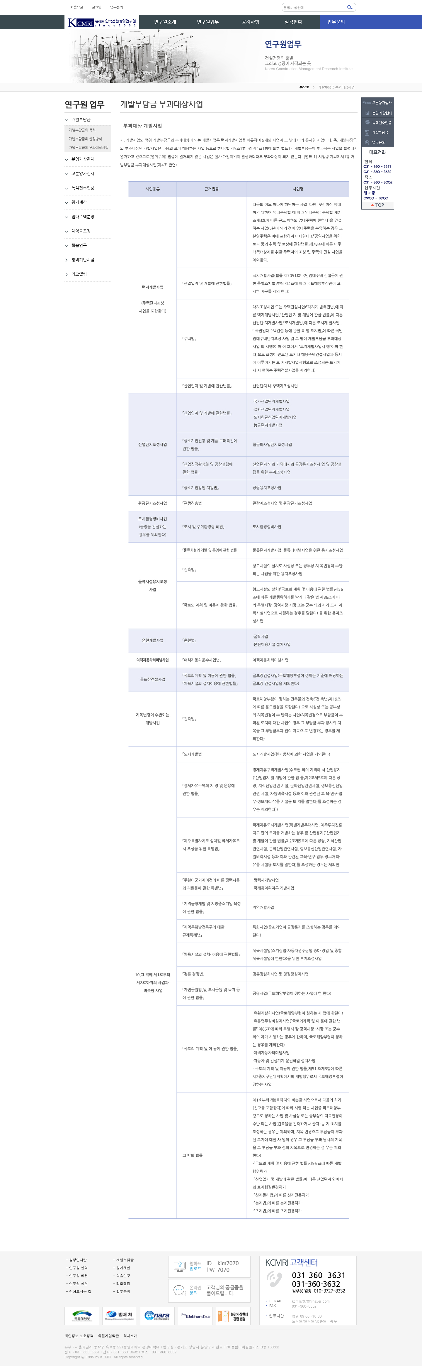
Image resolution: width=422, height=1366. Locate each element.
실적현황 (293, 22)
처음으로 (76, 6)
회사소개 (130, 1336)
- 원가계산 (121, 1267)
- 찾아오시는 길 (78, 1291)
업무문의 (116, 6)
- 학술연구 (121, 1275)
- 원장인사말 (76, 1259)
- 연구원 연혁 (77, 1267)
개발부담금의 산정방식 (83, 139)
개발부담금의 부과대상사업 (86, 148)
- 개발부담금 (123, 1259)
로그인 (96, 6)
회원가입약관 (108, 1336)
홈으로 (304, 87)
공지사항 (250, 22)
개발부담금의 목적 (80, 130)
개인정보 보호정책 (78, 1336)
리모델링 (75, 274)
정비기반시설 (79, 260)
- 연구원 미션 (77, 1283)
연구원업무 (208, 22)
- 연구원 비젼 (77, 1275)
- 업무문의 (121, 1291)
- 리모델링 (121, 1283)
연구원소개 (165, 22)
